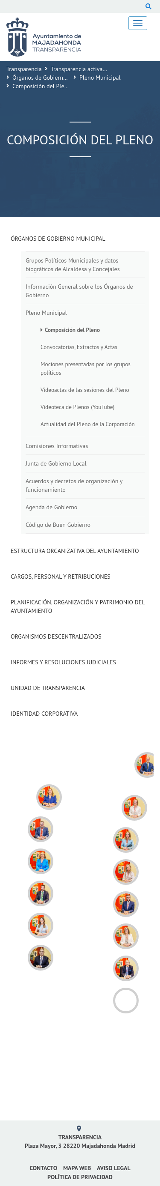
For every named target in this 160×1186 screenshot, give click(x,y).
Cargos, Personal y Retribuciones (61, 576)
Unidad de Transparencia (48, 688)
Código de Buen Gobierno (58, 525)
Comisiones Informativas (57, 446)
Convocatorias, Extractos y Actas (79, 347)
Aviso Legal (114, 1168)
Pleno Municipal (100, 77)
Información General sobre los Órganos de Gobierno (79, 291)
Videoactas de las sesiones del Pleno (85, 390)
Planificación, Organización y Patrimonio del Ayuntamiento (78, 606)
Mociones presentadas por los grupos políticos (86, 368)
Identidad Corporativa (44, 713)
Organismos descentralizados (56, 636)
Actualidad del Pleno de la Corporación (88, 424)
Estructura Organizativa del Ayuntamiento (75, 551)
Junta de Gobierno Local (56, 463)
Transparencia (24, 69)
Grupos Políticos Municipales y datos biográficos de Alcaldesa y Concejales (73, 265)
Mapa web (77, 1168)
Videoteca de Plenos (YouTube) (77, 407)
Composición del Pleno (72, 330)
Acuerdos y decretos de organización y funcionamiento (74, 485)
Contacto (43, 1168)
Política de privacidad (80, 1177)
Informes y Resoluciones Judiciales (63, 662)
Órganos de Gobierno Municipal (52, 77)
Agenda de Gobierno (51, 507)
